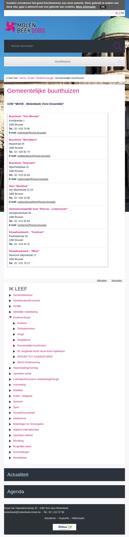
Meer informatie (86, 6)
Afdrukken (102, 280)
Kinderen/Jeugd (44, 78)
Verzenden (116, 280)
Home (22, 78)
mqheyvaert (24, 179)
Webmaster (78, 518)
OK (103, 7)
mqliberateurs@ (26, 156)
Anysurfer (64, 518)
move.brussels (42, 156)
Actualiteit (17, 474)
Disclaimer (50, 518)
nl (116, 13)
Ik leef (31, 78)
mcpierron (23, 225)
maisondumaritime (27, 202)
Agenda (15, 491)
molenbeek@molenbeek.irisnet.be (22, 512)
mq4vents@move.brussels (32, 132)
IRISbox (64, 527)
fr (122, 13)
